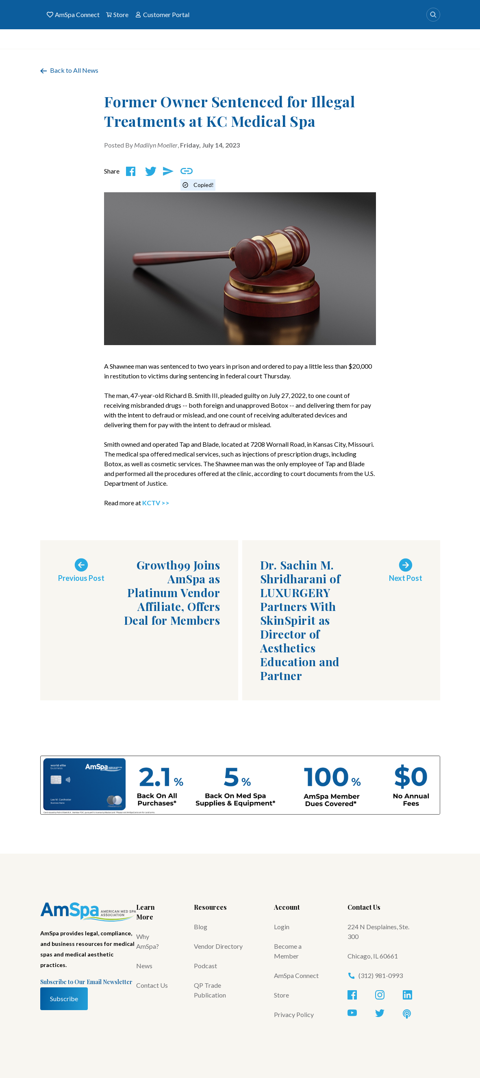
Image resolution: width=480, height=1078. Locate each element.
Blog (200, 926)
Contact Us (152, 985)
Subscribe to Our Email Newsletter (86, 982)
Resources (210, 907)
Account (287, 907)
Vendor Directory (218, 946)
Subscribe (64, 998)
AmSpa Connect (73, 15)
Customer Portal (162, 15)
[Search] (433, 15)
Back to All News (69, 70)
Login (281, 926)
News (144, 965)
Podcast (205, 965)
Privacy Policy (294, 1014)
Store (117, 15)
